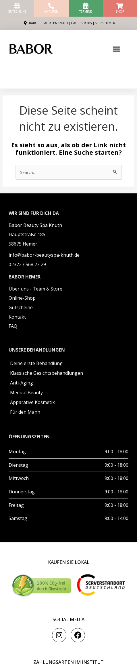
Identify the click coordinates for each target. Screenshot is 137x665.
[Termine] (86, 6)
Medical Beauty (26, 392)
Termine (85, 11)
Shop (120, 11)
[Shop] (120, 6)
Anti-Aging (21, 383)
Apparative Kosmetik (32, 402)
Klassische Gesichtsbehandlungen (46, 373)
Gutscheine (17, 11)
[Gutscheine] (17, 6)
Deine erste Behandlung (36, 363)
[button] (116, 49)
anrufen (51, 11)
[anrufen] (51, 6)
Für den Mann (25, 412)
